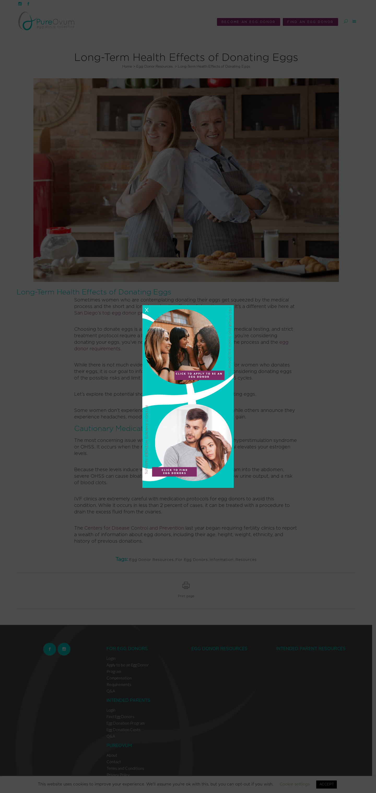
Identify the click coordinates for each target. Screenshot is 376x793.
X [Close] (146, 310)
